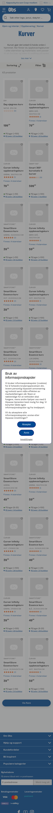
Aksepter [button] (26, 424)
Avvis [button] (26, 432)
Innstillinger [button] (26, 439)
